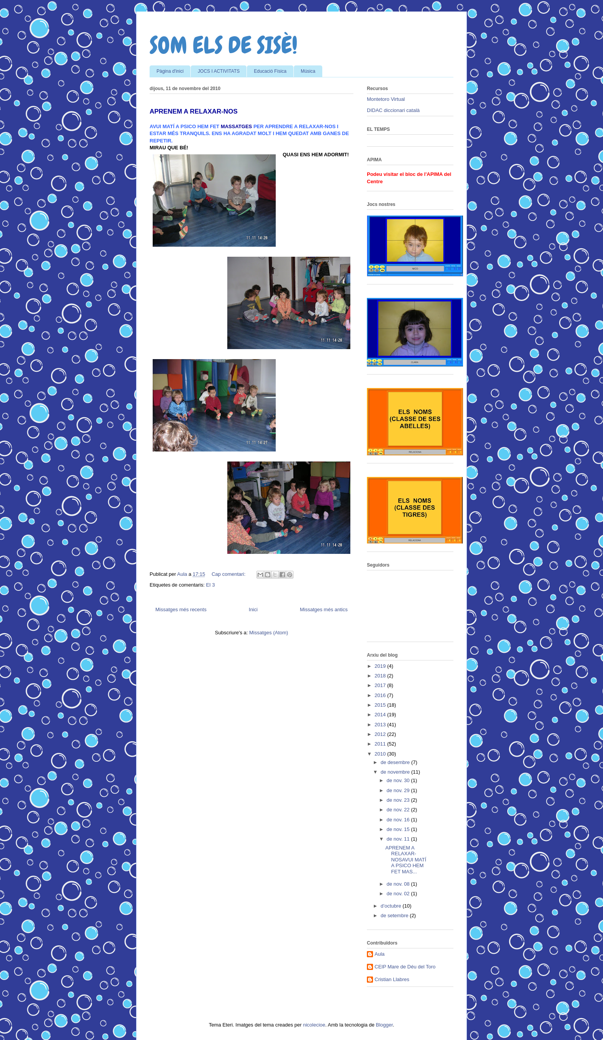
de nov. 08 (398, 884)
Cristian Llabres (392, 979)
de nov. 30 (398, 780)
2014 (381, 714)
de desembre (396, 762)
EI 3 (210, 585)
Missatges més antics (324, 609)
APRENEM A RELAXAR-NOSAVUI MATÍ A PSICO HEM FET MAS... (405, 859)
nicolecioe (314, 1025)
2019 (381, 666)
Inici (253, 609)
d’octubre (392, 906)
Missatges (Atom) (268, 632)
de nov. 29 (398, 790)
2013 (381, 724)
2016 (381, 695)
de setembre (395, 915)
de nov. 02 (398, 893)
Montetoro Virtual (386, 99)
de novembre (396, 772)
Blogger (384, 1025)
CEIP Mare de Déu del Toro (405, 967)
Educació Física (270, 71)
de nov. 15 (398, 829)
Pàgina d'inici (170, 71)
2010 (381, 754)
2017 (381, 685)
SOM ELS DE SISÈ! (224, 45)
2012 (381, 734)
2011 (381, 744)
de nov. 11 (398, 839)
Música (308, 71)
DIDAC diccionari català (393, 110)
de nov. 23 (398, 800)
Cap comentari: (229, 574)
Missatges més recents (181, 609)
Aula (380, 954)
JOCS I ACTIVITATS (219, 71)
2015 (381, 705)
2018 (381, 676)
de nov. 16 (398, 820)
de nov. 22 (398, 810)
